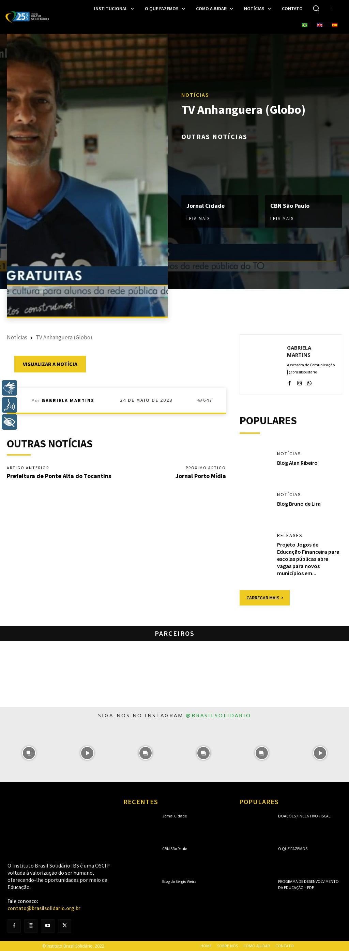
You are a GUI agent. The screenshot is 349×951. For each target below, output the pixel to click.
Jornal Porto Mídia (201, 476)
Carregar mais (264, 598)
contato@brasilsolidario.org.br (43, 908)
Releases (290, 535)
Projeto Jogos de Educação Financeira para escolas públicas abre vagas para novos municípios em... (308, 558)
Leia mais (198, 218)
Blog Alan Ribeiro (297, 462)
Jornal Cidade (205, 206)
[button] (316, 8)
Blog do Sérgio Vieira (179, 881)
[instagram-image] (29, 753)
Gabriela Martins (68, 400)
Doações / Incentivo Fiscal (304, 815)
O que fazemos (292, 848)
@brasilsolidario (218, 715)
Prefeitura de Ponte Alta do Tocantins (59, 476)
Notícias (195, 95)
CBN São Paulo (289, 206)
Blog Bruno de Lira (299, 503)
